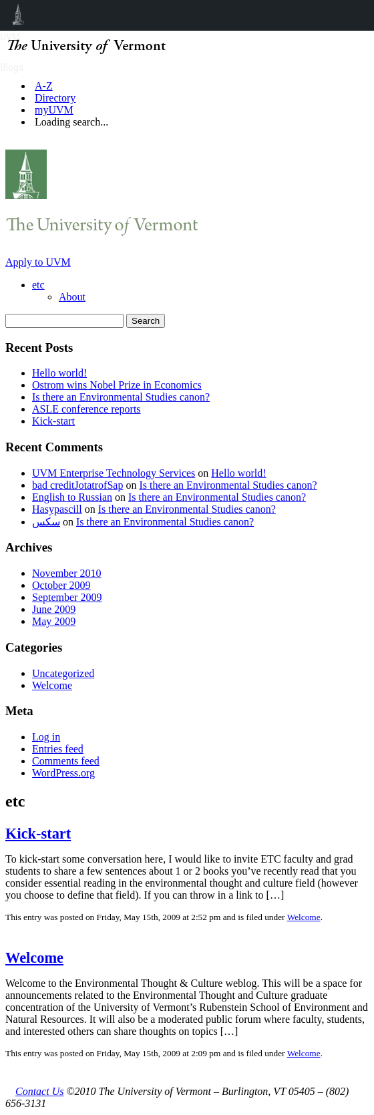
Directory (55, 97)
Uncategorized (63, 673)
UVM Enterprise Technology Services (113, 473)
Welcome (52, 685)
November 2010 (67, 573)
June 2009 (53, 609)
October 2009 (61, 585)
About (72, 296)
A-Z (44, 85)
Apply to (38, 262)
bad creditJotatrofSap (77, 485)
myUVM (54, 110)
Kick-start (53, 421)
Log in (46, 736)
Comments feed (66, 760)
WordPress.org (63, 772)
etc (38, 284)
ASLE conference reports (86, 409)
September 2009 (67, 597)
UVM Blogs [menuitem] (18, 15)
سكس (46, 521)
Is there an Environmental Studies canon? (121, 397)
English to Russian (72, 497)
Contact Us (39, 1091)
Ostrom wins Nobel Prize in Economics (117, 385)
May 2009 (53, 621)
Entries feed (57, 748)
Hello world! (59, 373)
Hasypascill (57, 509)
